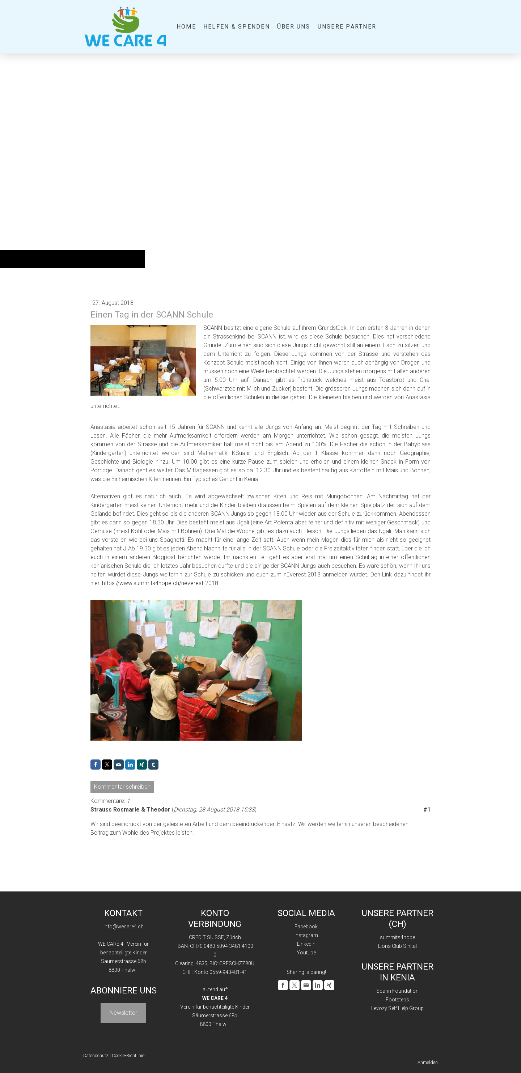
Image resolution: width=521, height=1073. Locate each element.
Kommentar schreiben (122, 786)
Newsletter (123, 1012)
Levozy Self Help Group (397, 1008)
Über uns (293, 26)
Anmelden (428, 1062)
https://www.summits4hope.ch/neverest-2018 (160, 583)
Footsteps (397, 999)
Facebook (306, 926)
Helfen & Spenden (236, 26)
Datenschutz (96, 1055)
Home (186, 26)
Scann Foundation (397, 991)
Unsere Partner (347, 26)
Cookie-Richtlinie (128, 1055)
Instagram (306, 935)
